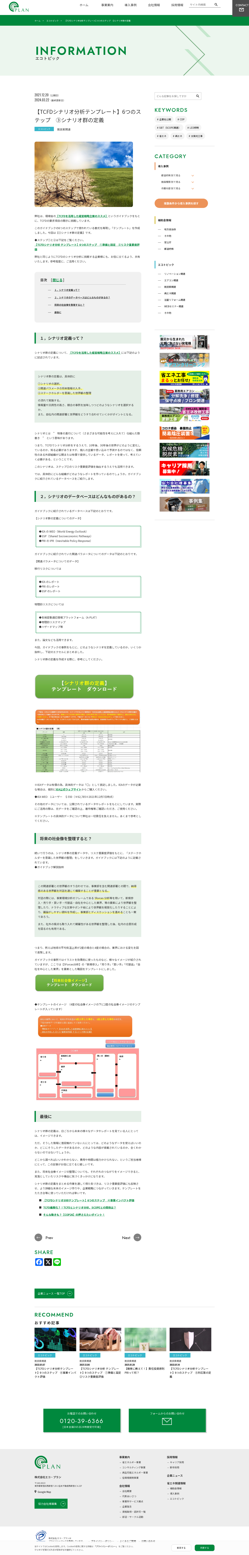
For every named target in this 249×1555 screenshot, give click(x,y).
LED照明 (194, 127)
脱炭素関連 (170, 286)
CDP (182, 119)
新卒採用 (174, 1467)
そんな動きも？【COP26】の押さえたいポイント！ (74, 1215)
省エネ (162, 136)
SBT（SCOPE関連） (170, 127)
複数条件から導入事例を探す (181, 203)
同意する (204, 1547)
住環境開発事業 (130, 1478)
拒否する (181, 1547)
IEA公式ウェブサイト (68, 789)
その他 (167, 235)
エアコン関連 (171, 280)
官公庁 (167, 242)
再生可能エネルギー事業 (135, 1472)
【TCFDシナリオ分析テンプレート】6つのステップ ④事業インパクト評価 (88, 1200)
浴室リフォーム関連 (174, 299)
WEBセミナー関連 (173, 306)
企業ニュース (175, 1476)
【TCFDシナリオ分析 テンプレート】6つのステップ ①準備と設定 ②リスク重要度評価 (102, 1373)
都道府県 (169, 248)
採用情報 (177, 5)
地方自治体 (170, 229)
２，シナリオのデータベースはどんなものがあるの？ (82, 297)
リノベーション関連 (174, 273)
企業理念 (127, 1506)
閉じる (58, 279)
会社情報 (154, 5)
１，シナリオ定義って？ (67, 290)
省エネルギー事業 (131, 1462)
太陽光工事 (197, 136)
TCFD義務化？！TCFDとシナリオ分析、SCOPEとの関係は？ (79, 1207)
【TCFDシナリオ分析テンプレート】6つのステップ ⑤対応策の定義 (190, 1373)
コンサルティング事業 (133, 1467)
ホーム (84, 5)
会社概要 (127, 1491)
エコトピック (166, 265)
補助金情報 (164, 220)
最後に (57, 312)
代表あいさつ (129, 1496)
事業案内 (107, 5)
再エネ (178, 136)
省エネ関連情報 (176, 1483)
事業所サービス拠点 (132, 1501)
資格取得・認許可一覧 (134, 1512)
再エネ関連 (170, 293)
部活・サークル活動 (132, 1517)
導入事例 (131, 5)
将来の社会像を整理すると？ (69, 304)
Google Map (44, 1492)
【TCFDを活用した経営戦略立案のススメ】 (82, 216)
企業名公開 (165, 119)
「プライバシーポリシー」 (106, 1546)
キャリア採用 (177, 1462)
